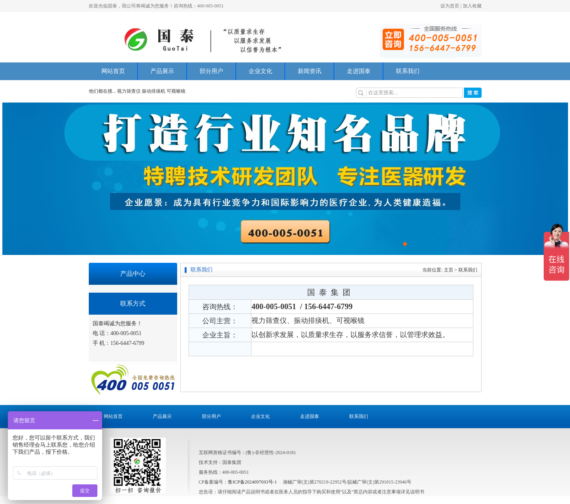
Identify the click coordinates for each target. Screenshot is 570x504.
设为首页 (449, 6)
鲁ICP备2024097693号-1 (252, 482)
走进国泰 (358, 71)
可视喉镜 (176, 91)
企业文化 (260, 71)
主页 (448, 270)
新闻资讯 (309, 71)
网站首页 (113, 71)
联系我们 (408, 71)
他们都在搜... (102, 91)
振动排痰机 (153, 91)
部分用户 (211, 71)
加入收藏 (472, 6)
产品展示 (162, 71)
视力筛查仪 (129, 91)
